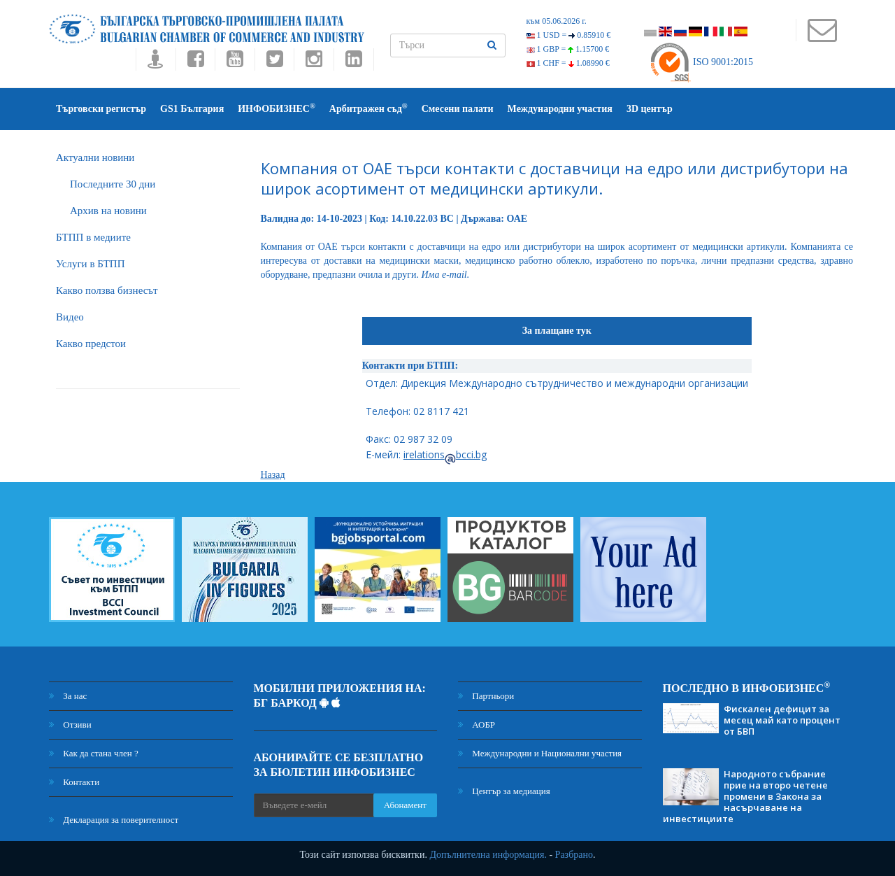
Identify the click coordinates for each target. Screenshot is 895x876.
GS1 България (192, 109)
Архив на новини (108, 210)
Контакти (74, 782)
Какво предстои (91, 343)
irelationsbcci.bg (445, 454)
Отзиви (70, 724)
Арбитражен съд (368, 108)
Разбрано (574, 854)
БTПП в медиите (93, 237)
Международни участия (560, 109)
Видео (70, 317)
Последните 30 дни (112, 184)
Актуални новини (95, 157)
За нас (68, 696)
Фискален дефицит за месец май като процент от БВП (782, 719)
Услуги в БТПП (90, 263)
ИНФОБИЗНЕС (276, 108)
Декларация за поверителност (113, 819)
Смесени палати (458, 109)
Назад (273, 474)
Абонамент (405, 805)
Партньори (486, 696)
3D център (649, 109)
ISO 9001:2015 (701, 62)
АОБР (476, 724)
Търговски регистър (101, 109)
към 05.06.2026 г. (557, 21)
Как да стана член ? (93, 753)
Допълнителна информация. (488, 854)
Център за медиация (504, 791)
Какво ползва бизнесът (107, 290)
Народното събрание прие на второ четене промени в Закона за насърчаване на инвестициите (745, 796)
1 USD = (569, 35)
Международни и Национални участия (540, 753)
